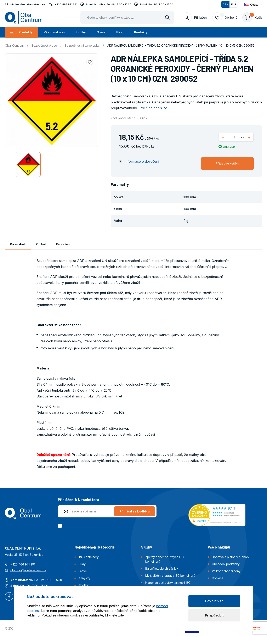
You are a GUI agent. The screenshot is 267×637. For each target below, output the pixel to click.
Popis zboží (18, 244)
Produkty (21, 32)
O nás (101, 32)
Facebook (9, 597)
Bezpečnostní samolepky (82, 45)
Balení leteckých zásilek (161, 568)
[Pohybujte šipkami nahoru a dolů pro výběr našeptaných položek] (127, 17)
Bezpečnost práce (44, 45)
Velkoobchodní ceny (226, 571)
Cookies (217, 578)
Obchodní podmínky (226, 564)
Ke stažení (63, 244)
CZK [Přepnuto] (225, 4)
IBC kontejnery (89, 557)
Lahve (83, 571)
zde (121, 615)
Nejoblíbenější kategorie (94, 547)
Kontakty (141, 32)
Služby (80, 32)
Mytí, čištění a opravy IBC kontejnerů (170, 575)
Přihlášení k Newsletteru (78, 499)
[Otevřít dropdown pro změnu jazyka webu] (253, 4)
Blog (119, 32)
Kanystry (84, 578)
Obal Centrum (14, 45)
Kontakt (41, 244)
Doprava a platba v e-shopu (231, 557)
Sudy (82, 564)
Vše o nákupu (54, 32)
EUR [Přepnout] (233, 4)
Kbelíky (84, 585)
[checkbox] (60, 526)
